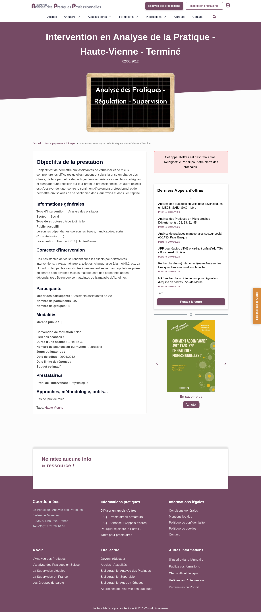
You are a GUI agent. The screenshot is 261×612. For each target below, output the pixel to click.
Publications (156, 17)
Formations (129, 17)
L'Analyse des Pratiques (49, 558)
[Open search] (214, 17)
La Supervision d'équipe (49, 570)
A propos (179, 16)
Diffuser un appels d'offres (118, 510)
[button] (157, 364)
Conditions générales (183, 510)
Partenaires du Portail (184, 587)
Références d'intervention (186, 580)
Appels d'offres (100, 17)
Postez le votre (191, 301)
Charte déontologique (183, 573)
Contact (197, 16)
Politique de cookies (182, 528)
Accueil (52, 16)
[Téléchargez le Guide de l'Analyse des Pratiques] (257, 306)
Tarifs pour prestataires (116, 535)
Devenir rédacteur (113, 558)
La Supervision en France (50, 576)
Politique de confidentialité (187, 522)
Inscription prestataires (204, 5)
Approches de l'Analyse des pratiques (126, 589)
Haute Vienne (54, 407)
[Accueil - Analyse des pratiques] (66, 6)
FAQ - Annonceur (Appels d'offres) (124, 523)
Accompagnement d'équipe (59, 143)
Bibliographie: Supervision (118, 576)
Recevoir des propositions (164, 5)
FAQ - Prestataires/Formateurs (122, 517)
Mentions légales (180, 516)
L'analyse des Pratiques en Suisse (56, 564)
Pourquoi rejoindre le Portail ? (121, 529)
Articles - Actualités (114, 564)
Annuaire (72, 17)
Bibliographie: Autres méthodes (122, 582)
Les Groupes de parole (48, 582)
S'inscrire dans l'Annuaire (186, 559)
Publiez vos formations (184, 566)
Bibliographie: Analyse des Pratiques (126, 570)
